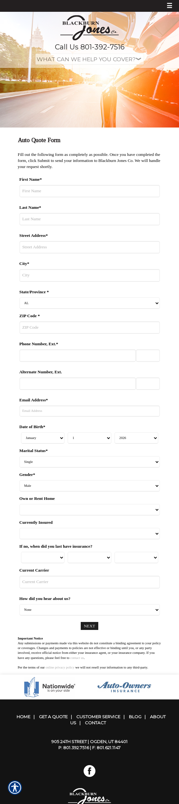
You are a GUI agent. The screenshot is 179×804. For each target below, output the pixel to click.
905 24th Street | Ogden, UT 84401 (89, 741)
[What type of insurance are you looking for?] (89, 59)
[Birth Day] (89, 438)
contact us (77, 658)
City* (24, 263)
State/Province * (34, 291)
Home (23, 716)
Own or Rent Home (37, 498)
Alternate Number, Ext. (40, 371)
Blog (135, 716)
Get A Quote (53, 716)
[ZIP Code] (89, 327)
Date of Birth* (32, 426)
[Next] (90, 626)
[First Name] (89, 191)
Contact (95, 722)
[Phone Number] (77, 355)
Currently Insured (36, 522)
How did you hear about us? (45, 598)
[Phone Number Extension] (148, 355)
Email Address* (33, 400)
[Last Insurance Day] (89, 557)
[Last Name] (89, 219)
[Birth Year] (136, 438)
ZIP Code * (29, 315)
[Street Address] (89, 247)
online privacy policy (60, 667)
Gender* (27, 474)
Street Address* (33, 235)
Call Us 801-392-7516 (89, 47)
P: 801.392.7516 (73, 747)
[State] (89, 303)
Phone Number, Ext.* (38, 343)
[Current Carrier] (89, 582)
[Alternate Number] (77, 383)
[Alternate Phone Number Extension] (148, 383)
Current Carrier (34, 570)
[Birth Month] (43, 438)
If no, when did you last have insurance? (56, 546)
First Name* (30, 179)
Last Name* (30, 207)
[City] (89, 275)
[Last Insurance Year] (136, 557)
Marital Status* (33, 450)
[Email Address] (89, 411)
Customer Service (98, 716)
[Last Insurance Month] (43, 557)
